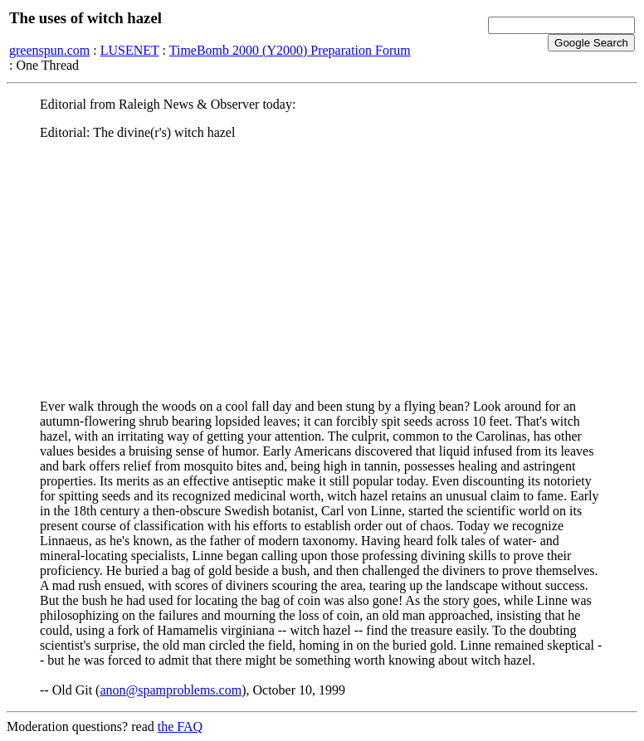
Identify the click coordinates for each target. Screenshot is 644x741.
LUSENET (129, 50)
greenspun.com (49, 50)
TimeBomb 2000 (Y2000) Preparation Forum (290, 50)
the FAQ (180, 726)
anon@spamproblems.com (171, 690)
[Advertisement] (322, 270)
